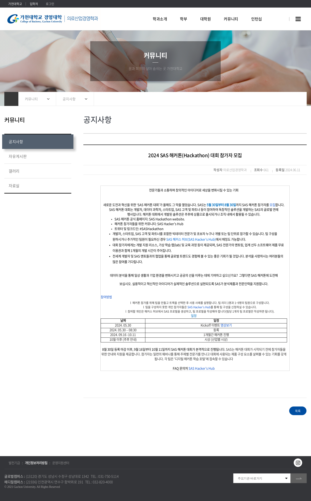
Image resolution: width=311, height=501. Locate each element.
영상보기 (226, 325)
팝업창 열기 (280, 11)
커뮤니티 (31, 98)
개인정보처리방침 (36, 463)
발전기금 (14, 463)
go (298, 478)
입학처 (34, 4)
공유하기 (279, 99)
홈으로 (11, 99)
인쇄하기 (297, 99)
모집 (272, 204)
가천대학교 (15, 4)
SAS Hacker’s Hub (199, 307)
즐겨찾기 (288, 99)
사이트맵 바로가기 (298, 19)
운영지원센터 (60, 463)
